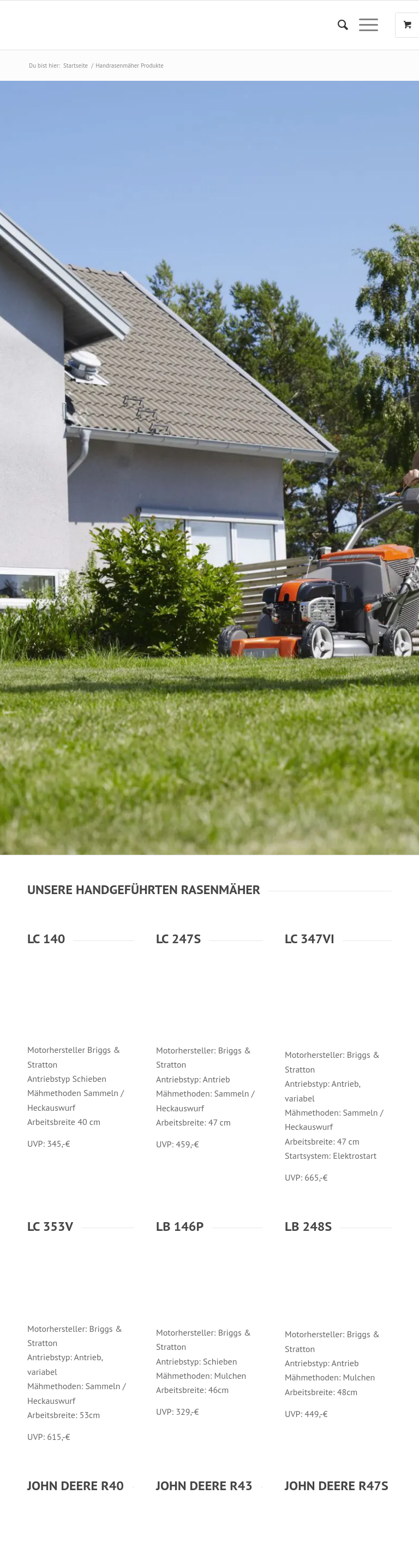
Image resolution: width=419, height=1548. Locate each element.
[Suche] (337, 25)
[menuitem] (337, 25)
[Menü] (363, 25)
